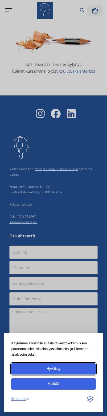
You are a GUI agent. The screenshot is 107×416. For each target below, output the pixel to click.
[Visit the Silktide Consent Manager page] (90, 399)
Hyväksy (53, 369)
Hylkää (53, 384)
